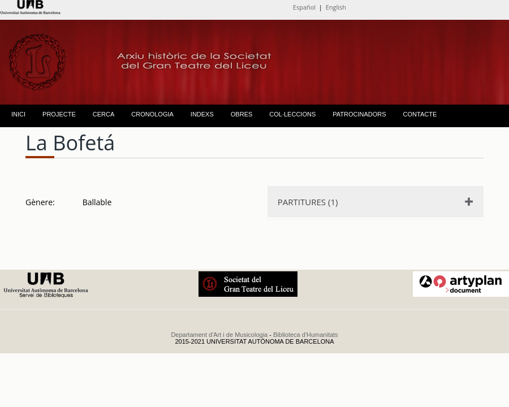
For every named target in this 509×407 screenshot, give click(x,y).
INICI (18, 114)
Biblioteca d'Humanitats (305, 334)
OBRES (242, 114)
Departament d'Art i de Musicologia (219, 334)
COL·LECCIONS (292, 114)
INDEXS (202, 114)
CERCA (104, 114)
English (336, 7)
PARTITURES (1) (308, 201)
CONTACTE (420, 114)
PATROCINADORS (359, 114)
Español (304, 7)
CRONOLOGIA (152, 114)
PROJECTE (59, 114)
